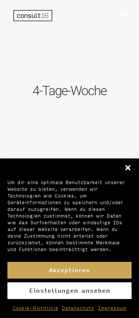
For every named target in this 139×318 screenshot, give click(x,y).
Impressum (112, 308)
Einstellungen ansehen (69, 290)
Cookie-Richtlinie (35, 308)
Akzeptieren (69, 269)
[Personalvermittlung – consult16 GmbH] (32, 15)
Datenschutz (78, 308)
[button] (128, 167)
